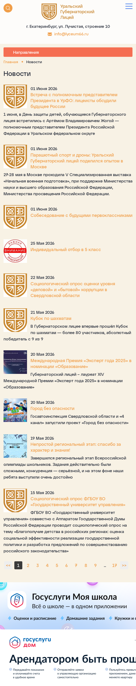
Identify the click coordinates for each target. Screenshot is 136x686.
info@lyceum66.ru (71, 34)
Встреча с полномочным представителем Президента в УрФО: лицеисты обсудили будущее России (74, 100)
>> (124, 565)
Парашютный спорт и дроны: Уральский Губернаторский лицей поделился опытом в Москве (77, 161)
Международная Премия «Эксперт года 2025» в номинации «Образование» (81, 363)
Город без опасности (52, 408)
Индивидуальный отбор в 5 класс (66, 249)
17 (114, 565)
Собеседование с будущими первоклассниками (81, 215)
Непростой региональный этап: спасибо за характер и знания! (76, 447)
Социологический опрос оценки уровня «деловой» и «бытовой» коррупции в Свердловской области (73, 289)
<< (8, 565)
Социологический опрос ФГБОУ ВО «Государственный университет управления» (78, 502)
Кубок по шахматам (51, 318)
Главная (11, 61)
